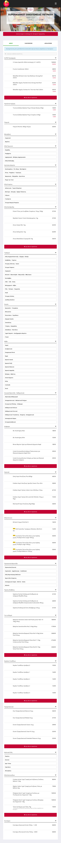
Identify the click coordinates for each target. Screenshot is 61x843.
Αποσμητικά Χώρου (10, 418)
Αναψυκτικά (8, 349)
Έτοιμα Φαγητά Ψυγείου (12, 202)
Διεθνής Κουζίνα (9, 299)
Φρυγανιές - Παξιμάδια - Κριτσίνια (15, 176)
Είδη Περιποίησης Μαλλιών (13, 574)
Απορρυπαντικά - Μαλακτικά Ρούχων (16, 400)
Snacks (6, 304)
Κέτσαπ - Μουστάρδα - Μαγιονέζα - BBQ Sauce (18, 274)
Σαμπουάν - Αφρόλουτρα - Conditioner (16, 571)
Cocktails (7, 385)
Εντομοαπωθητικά (10, 422)
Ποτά (6, 388)
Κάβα (6, 341)
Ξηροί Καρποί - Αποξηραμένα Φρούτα (15, 333)
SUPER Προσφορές (10, 58)
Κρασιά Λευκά (9, 359)
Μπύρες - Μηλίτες (10, 374)
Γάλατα (7, 195)
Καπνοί (7, 760)
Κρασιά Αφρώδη (9, 370)
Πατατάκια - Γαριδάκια (11, 315)
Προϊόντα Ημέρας (9, 103)
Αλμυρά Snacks (9, 319)
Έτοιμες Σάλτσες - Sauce (12, 263)
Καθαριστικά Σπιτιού (11, 411)
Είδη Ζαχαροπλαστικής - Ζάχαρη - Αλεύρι (17, 256)
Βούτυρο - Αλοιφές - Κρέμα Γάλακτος (15, 191)
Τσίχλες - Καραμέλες (11, 326)
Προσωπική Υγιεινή (10, 567)
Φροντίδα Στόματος (10, 578)
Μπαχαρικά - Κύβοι (10, 285)
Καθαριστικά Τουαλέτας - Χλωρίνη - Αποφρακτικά (19, 414)
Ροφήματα (8, 153)
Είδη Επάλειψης (9, 160)
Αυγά (6, 292)
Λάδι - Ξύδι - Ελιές (10, 281)
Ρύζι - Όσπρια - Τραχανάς (12, 289)
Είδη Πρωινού (8, 146)
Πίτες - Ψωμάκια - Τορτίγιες (13, 172)
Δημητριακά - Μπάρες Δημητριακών (15, 157)
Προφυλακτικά (8, 707)
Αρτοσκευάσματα (9, 165)
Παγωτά (6, 122)
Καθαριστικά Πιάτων (11, 407)
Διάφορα (7, 426)
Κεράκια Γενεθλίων (10, 661)
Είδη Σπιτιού (8, 518)
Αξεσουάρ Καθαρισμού (11, 396)
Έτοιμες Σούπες (9, 296)
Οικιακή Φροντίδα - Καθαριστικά (14, 393)
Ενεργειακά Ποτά (10, 352)
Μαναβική (7, 134)
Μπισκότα (8, 311)
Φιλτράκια (8, 770)
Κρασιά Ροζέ (8, 363)
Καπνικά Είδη (8, 752)
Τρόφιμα (7, 252)
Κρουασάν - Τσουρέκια (11, 308)
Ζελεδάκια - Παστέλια (11, 329)
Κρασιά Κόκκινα (9, 367)
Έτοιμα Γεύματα (9, 267)
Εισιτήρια (7, 821)
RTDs (6, 381)
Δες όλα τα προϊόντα (30, 97)
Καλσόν (7, 585)
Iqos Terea (8, 763)
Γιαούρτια (8, 199)
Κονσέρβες (8, 278)
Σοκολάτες (8, 322)
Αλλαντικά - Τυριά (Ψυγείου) (13, 188)
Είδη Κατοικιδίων (9, 775)
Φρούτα (7, 141)
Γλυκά (7, 337)
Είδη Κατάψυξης (9, 207)
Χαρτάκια (8, 767)
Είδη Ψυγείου (8, 184)
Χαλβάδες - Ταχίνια (10, 260)
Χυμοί (6, 345)
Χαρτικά (6, 472)
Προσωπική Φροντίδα (11, 563)
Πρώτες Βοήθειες (9, 590)
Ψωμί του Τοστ (9, 180)
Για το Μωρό (8, 615)
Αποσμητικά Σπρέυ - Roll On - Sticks (15, 582)
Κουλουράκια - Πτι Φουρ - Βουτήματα (15, 169)
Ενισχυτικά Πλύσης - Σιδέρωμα (14, 404)
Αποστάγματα (9, 377)
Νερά (6, 356)
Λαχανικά (8, 138)
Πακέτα (7, 756)
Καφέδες (7, 150)
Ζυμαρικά (7, 271)
